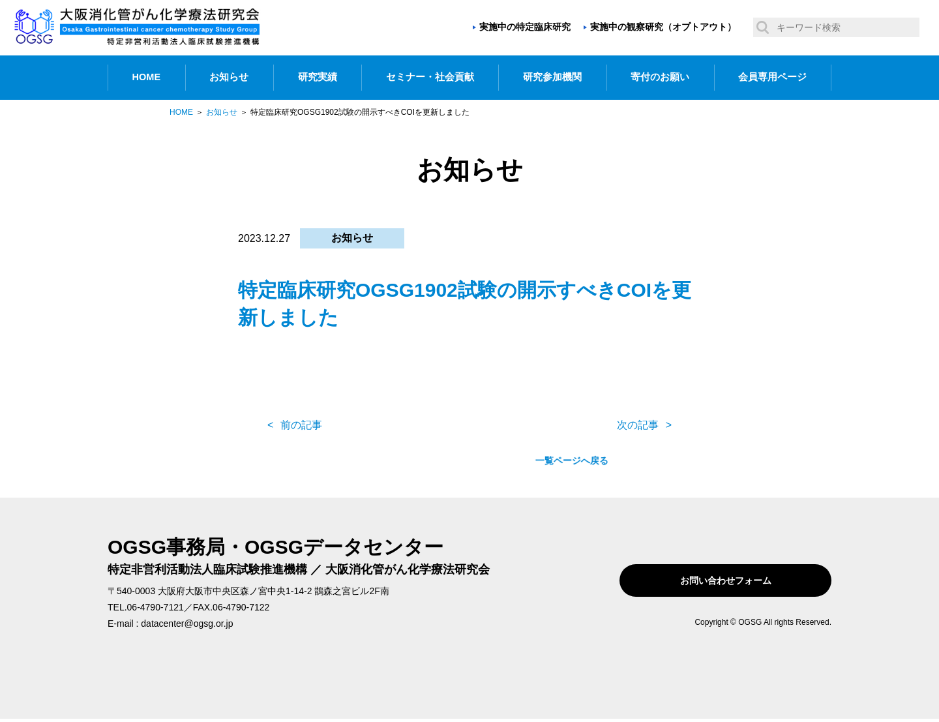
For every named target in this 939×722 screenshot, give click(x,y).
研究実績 (317, 77)
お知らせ (228, 77)
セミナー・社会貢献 (430, 77)
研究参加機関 (552, 77)
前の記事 (301, 424)
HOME (146, 77)
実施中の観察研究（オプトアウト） (663, 27)
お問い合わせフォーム (748, 580)
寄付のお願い (660, 77)
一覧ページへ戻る (469, 425)
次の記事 (638, 424)
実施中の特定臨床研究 (525, 27)
